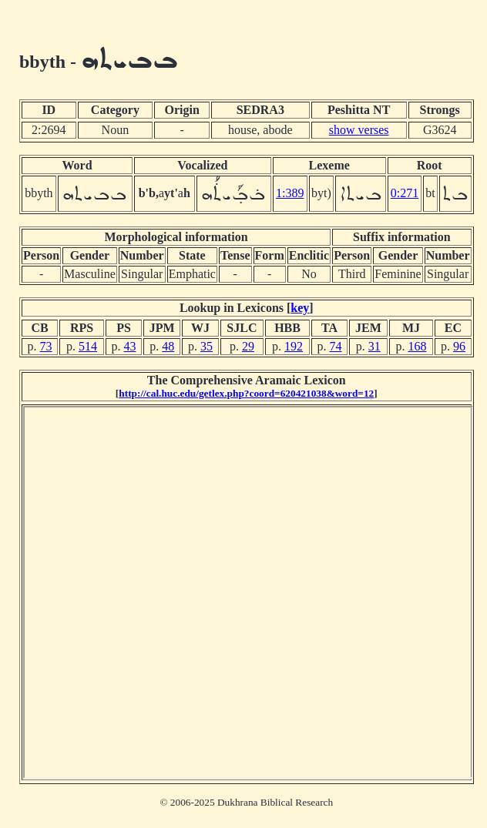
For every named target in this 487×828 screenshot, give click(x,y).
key (300, 307)
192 (293, 346)
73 (46, 346)
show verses (359, 129)
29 (248, 346)
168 (417, 346)
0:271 (404, 192)
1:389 (290, 192)
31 (374, 346)
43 (129, 346)
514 (88, 346)
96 (459, 346)
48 (168, 346)
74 (335, 346)
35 (206, 346)
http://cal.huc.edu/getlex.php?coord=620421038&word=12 (246, 393)
